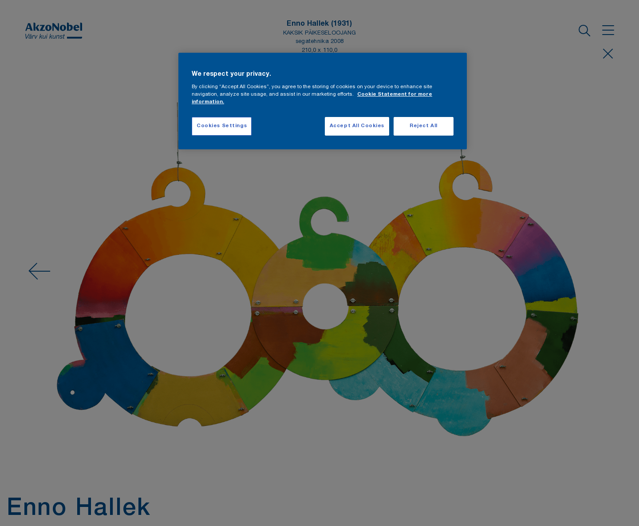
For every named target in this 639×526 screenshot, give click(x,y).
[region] (322, 101)
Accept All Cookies (357, 126)
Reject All (424, 126)
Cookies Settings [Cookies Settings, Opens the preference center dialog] (222, 126)
